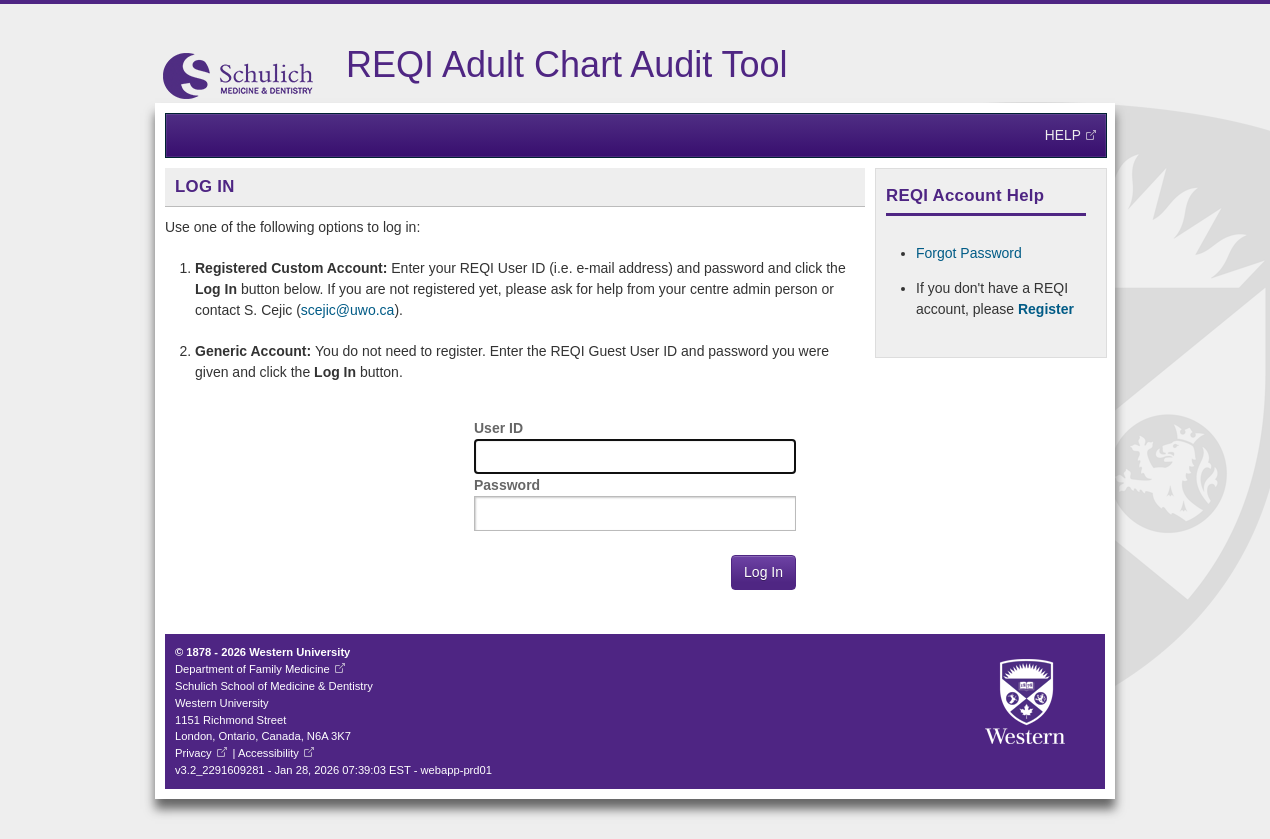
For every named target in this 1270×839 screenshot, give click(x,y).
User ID (498, 428)
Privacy (193, 753)
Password (507, 485)
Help (1063, 135)
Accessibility (268, 753)
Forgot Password (969, 253)
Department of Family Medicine (252, 669)
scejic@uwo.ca (348, 310)
